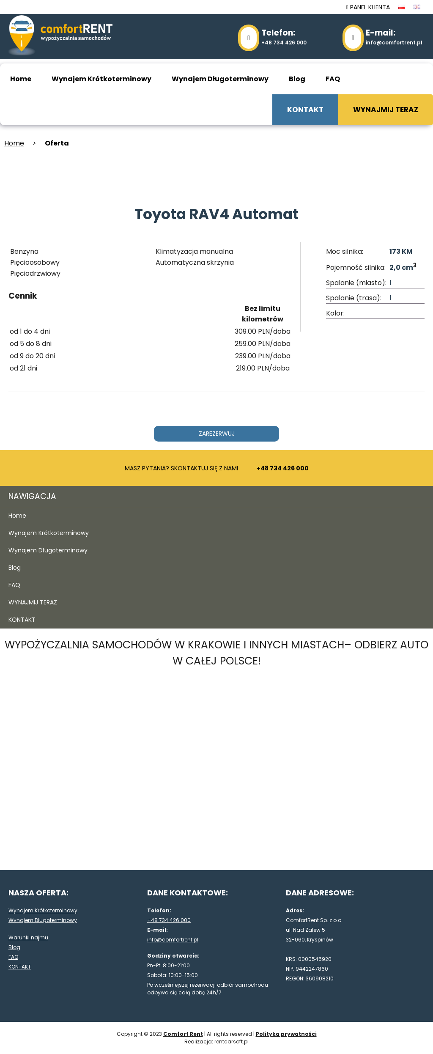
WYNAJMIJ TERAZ (385, 109)
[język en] (417, 7)
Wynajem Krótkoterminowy (101, 79)
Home (20, 79)
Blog (297, 79)
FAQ (333, 79)
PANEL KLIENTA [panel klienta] (368, 7)
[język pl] (401, 7)
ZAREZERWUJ (217, 433)
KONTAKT (305, 109)
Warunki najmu (28, 937)
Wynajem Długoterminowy (220, 79)
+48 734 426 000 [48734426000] (284, 36)
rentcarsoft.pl (231, 1041)
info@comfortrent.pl (394, 36)
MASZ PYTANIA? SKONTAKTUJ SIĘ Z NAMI (217, 468)
